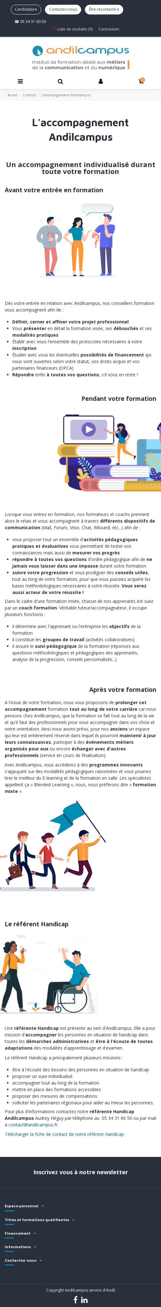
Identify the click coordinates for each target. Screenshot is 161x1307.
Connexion (108, 29)
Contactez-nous (63, 9)
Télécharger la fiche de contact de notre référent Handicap (64, 1134)
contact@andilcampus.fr (33, 1125)
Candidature (26, 9)
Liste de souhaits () (72, 29)
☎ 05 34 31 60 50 (30, 21)
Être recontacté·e (104, 9)
